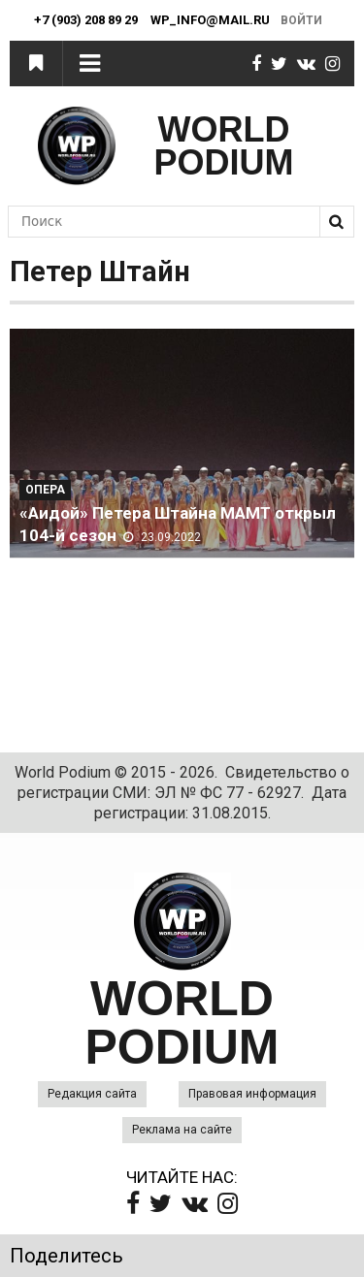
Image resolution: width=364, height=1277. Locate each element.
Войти (301, 20)
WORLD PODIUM (224, 146)
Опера (45, 489)
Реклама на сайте (182, 1129)
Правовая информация (252, 1094)
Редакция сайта (92, 1094)
